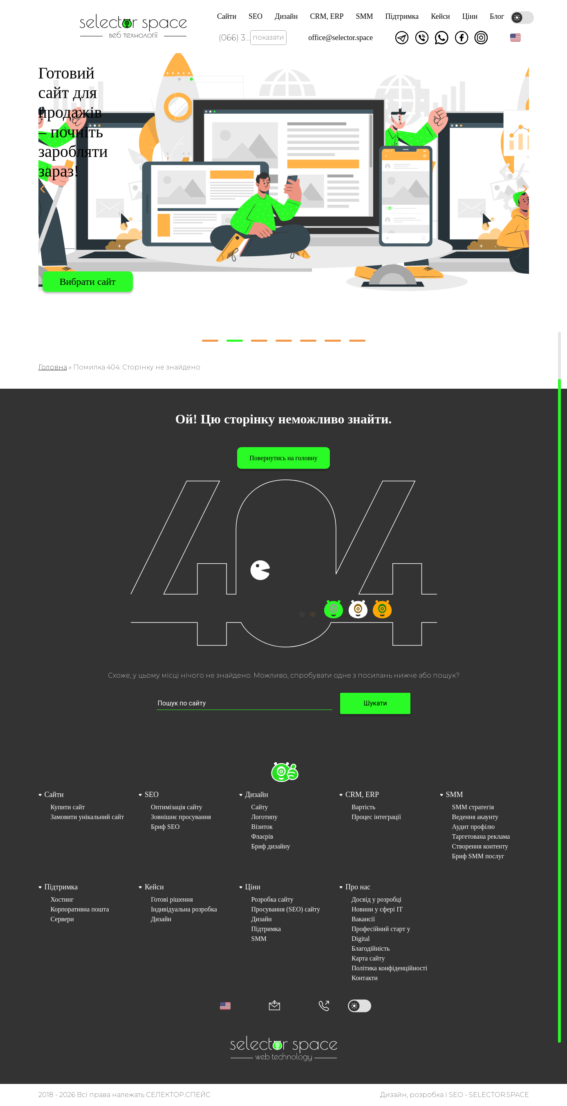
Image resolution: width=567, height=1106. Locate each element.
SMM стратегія (473, 807)
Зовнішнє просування (181, 816)
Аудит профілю (473, 826)
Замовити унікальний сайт (87, 816)
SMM (364, 16)
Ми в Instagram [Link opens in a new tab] (481, 37)
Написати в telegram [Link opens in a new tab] (401, 37)
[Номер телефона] (323, 1006)
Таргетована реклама (481, 836)
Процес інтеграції (376, 816)
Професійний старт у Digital (381, 933)
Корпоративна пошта (80, 909)
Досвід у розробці (376, 899)
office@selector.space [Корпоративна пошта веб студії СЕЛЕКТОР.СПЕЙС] (340, 38)
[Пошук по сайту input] (244, 703)
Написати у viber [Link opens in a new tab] (422, 37)
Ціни (469, 16)
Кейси (440, 16)
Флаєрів (262, 836)
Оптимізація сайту (176, 807)
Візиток (262, 826)
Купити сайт (68, 807)
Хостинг (62, 899)
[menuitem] (83, 825)
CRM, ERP (326, 16)
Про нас (357, 887)
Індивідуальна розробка (184, 909)
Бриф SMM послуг (478, 856)
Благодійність (371, 948)
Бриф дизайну (270, 846)
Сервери (62, 919)
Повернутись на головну (283, 457)
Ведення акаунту (475, 816)
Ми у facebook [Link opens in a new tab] (461, 37)
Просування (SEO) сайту (285, 909)
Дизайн (286, 16)
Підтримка (402, 16)
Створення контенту (480, 846)
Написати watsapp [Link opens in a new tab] (441, 37)
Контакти (365, 977)
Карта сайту (368, 958)
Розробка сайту (272, 899)
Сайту (259, 807)
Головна (52, 367)
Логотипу (264, 816)
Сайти (226, 16)
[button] (515, 37)
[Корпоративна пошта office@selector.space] (274, 1006)
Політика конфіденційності (389, 968)
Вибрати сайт (88, 281)
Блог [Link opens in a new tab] (497, 16)
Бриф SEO (165, 826)
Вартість (363, 807)
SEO (255, 16)
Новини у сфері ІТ (377, 909)
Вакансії (363, 919)
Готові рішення (172, 899)
